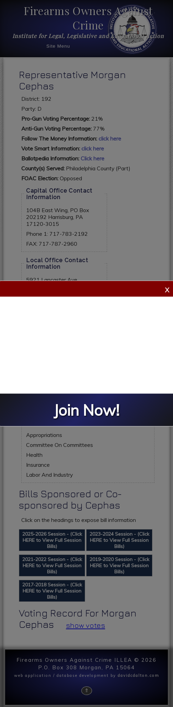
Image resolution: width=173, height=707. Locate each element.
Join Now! (86, 410)
